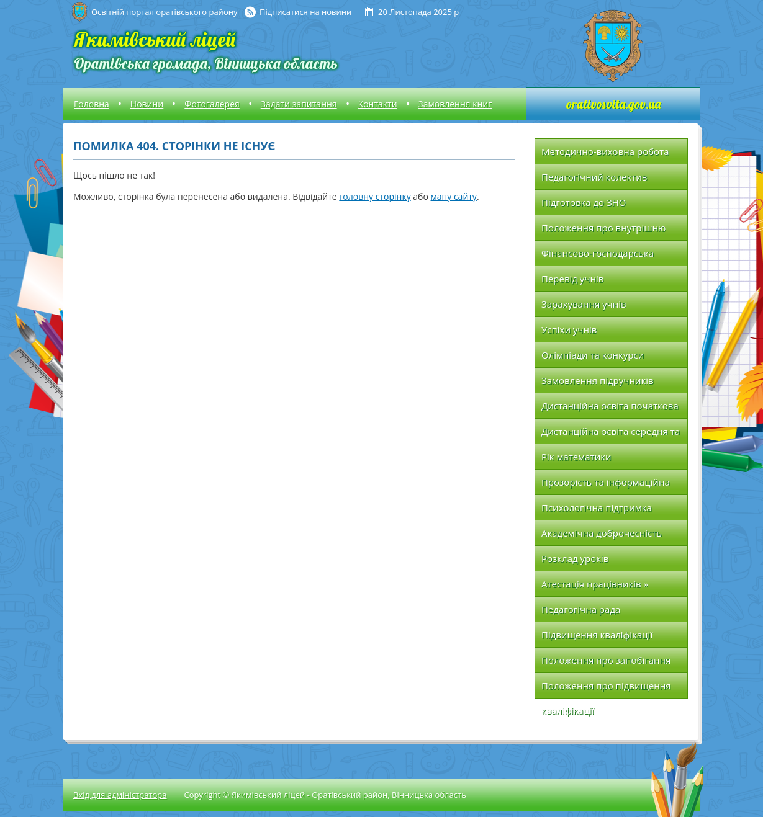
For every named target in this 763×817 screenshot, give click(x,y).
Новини (146, 104)
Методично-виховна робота (605, 151)
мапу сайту (454, 196)
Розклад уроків (574, 558)
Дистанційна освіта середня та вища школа (610, 434)
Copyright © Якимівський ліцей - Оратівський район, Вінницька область (325, 794)
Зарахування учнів (583, 304)
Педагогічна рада (580, 609)
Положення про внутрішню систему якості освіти (603, 231)
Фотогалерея (211, 104)
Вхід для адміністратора (119, 794)
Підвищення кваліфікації (596, 634)
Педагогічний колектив (594, 177)
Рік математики (576, 456)
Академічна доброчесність (601, 533)
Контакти (377, 104)
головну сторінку (374, 196)
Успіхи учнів (569, 329)
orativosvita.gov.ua (613, 104)
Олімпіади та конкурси (592, 355)
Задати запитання (299, 104)
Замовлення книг (455, 104)
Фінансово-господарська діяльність (597, 256)
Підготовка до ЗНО (583, 202)
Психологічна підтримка (596, 507)
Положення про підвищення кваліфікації (606, 688)
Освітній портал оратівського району (164, 11)
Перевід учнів (572, 278)
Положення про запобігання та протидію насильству (605, 663)
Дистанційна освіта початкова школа (610, 409)
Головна (91, 104)
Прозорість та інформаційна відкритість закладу (605, 485)
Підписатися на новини (305, 11)
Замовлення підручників (597, 380)
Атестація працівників (594, 584)
